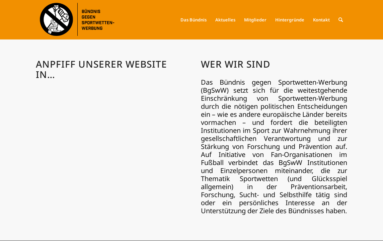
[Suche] (340, 19)
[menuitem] (193, 19)
